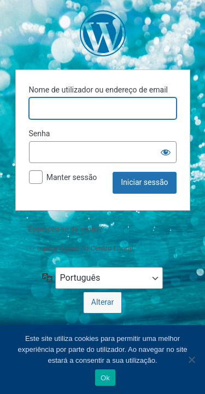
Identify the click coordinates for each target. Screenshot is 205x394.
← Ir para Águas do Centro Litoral (80, 248)
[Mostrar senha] (166, 152)
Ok (105, 378)
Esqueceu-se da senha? (65, 229)
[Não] (191, 359)
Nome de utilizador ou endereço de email (98, 89)
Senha (39, 133)
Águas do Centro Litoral (103, 33)
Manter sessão (71, 177)
